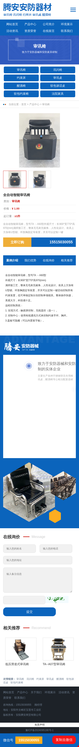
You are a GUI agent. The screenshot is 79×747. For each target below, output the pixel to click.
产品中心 (30, 24)
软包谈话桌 (57, 85)
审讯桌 (57, 77)
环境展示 (67, 24)
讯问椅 (57, 69)
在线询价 (49, 260)
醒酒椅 (21, 85)
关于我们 (36, 692)
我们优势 (30, 260)
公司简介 (49, 24)
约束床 (21, 77)
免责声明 (40, 724)
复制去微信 (64, 740)
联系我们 (67, 31)
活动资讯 (12, 31)
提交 (29, 611)
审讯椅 (21, 69)
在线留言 (49, 31)
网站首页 (12, 24)
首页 (23, 104)
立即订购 (17, 242)
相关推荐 (67, 260)
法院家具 (58, 93)
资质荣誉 (30, 31)
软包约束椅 (21, 93)
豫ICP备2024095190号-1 (39, 730)
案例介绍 (12, 260)
